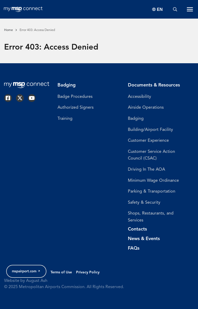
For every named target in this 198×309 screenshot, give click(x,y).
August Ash (36, 281)
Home (8, 30)
